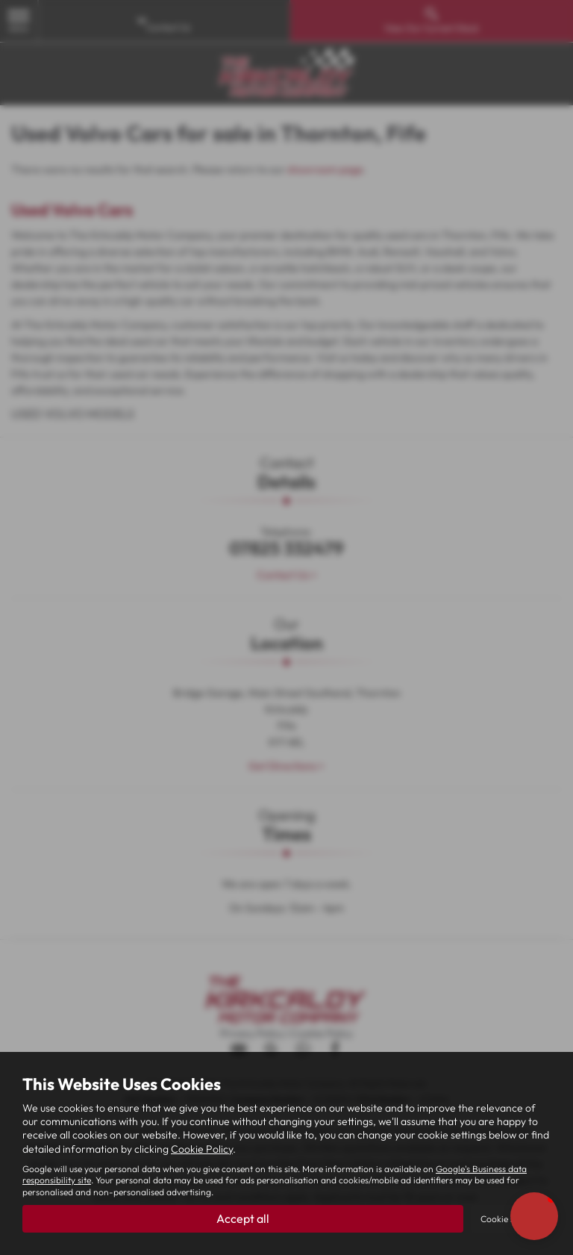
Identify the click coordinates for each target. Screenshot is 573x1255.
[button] (534, 1216)
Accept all (242, 1218)
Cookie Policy (202, 1149)
